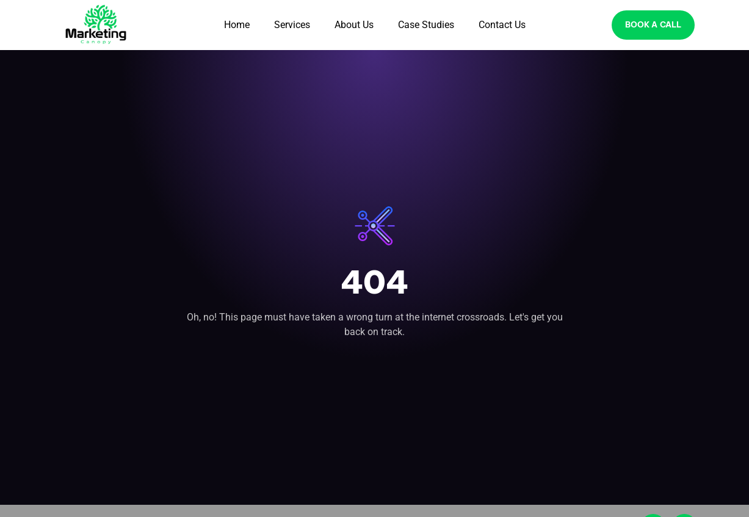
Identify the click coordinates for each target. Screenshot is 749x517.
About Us (354, 25)
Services (292, 25)
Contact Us (502, 25)
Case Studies (426, 25)
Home (237, 25)
